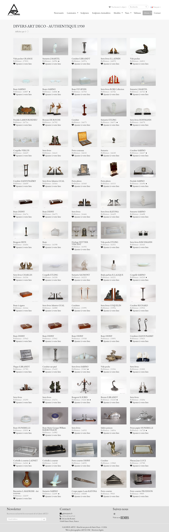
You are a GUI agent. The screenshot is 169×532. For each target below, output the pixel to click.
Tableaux (137, 13)
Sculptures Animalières (101, 13)
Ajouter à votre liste (22, 63)
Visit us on (117, 517)
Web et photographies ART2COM (77, 530)
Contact (157, 13)
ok (44, 519)
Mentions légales (98, 530)
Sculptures (85, 13)
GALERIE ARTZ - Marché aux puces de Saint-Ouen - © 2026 (84, 527)
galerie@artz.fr (67, 513)
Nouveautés (59, 13)
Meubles (117, 13)
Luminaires (71, 13)
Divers (146, 13)
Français (156, 7)
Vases (127, 13)
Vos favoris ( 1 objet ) (117, 7)
